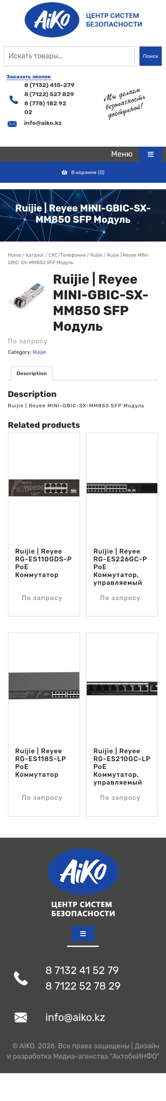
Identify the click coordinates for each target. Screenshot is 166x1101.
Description (31, 373)
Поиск (151, 56)
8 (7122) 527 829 (49, 94)
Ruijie (96, 255)
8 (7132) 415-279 (49, 84)
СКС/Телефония (67, 255)
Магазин (35, 255)
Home (14, 255)
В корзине (83, 172)
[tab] (136, 154)
